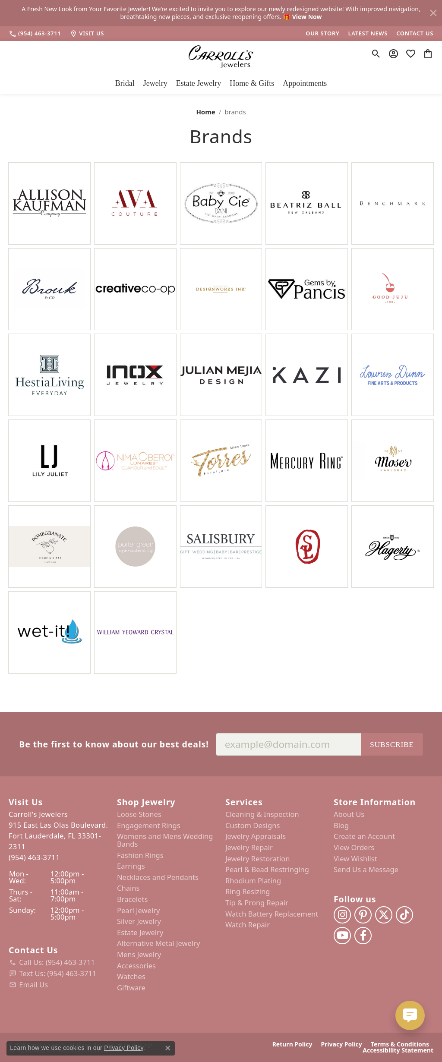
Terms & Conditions (400, 1044)
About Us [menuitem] (349, 814)
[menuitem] (58, 962)
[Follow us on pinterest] (363, 914)
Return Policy (292, 1044)
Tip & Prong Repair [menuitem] (256, 903)
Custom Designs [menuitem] (252, 825)
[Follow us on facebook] (363, 935)
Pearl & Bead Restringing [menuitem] (267, 869)
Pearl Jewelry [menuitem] (138, 910)
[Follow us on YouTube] (342, 935)
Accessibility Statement (398, 1050)
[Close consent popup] (167, 1048)
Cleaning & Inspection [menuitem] (262, 814)
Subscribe (392, 744)
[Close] (433, 12)
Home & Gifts (252, 83)
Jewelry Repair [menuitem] (249, 847)
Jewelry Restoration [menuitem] (257, 858)
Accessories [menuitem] (136, 965)
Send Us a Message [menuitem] (366, 869)
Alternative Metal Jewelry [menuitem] (158, 943)
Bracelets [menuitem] (132, 899)
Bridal (125, 83)
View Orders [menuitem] (354, 847)
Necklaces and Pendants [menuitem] (158, 877)
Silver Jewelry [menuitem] (139, 921)
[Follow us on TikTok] (404, 914)
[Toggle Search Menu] (376, 54)
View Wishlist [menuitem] (355, 858)
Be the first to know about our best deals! (113, 744)
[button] (58, 802)
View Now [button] (307, 17)
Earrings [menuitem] (131, 866)
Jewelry (155, 83)
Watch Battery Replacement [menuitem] (271, 913)
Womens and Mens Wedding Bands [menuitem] (165, 840)
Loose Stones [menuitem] (139, 814)
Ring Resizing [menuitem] (247, 891)
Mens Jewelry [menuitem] (139, 954)
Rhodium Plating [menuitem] (253, 881)
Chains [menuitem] (128, 888)
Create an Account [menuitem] (364, 836)
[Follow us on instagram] (342, 914)
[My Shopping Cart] (428, 54)
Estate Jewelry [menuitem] (140, 932)
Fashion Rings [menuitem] (140, 855)
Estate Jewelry (198, 83)
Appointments (305, 83)
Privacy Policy (341, 1044)
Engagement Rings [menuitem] (148, 825)
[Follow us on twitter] (383, 914)
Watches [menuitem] (131, 976)
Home (205, 111)
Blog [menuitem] (341, 825)
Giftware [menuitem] (131, 987)
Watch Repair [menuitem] (247, 925)
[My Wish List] (410, 54)
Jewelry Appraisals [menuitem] (255, 836)
